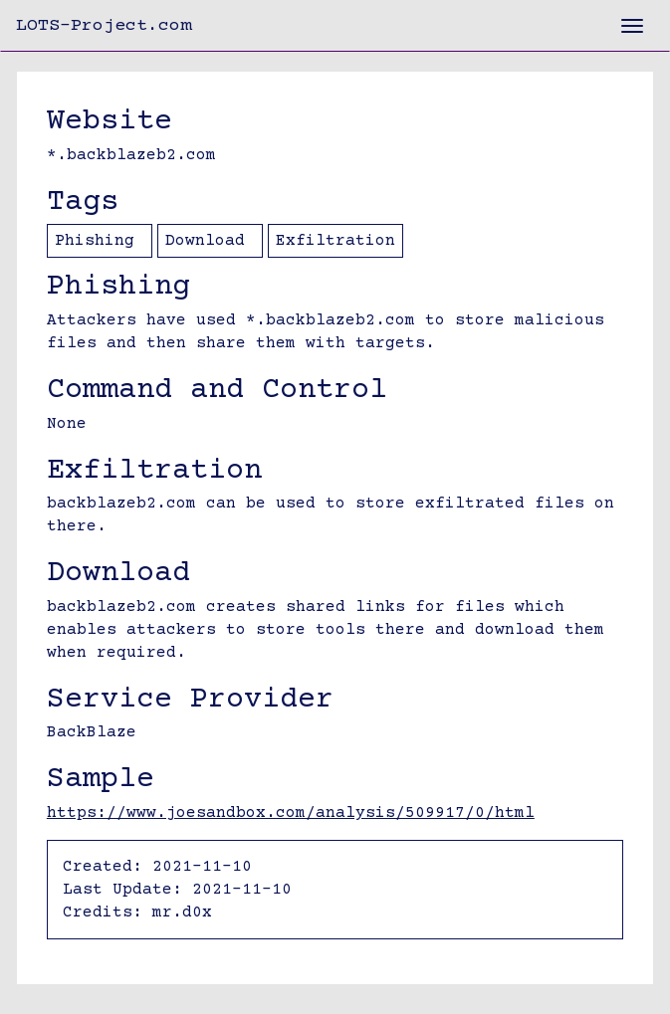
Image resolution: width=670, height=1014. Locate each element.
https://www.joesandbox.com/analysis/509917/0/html (291, 813)
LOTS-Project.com (103, 26)
